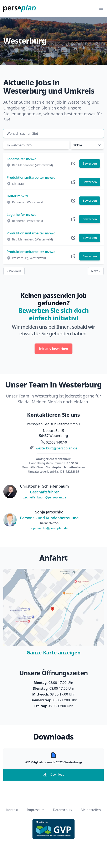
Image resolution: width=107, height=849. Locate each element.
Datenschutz (62, 809)
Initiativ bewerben (53, 348)
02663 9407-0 (56, 442)
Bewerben (90, 163)
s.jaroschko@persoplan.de (49, 528)
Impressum (36, 809)
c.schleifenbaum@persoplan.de (44, 497)
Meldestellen (91, 809)
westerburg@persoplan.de (56, 448)
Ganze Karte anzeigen (53, 652)
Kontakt (12, 809)
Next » (95, 271)
